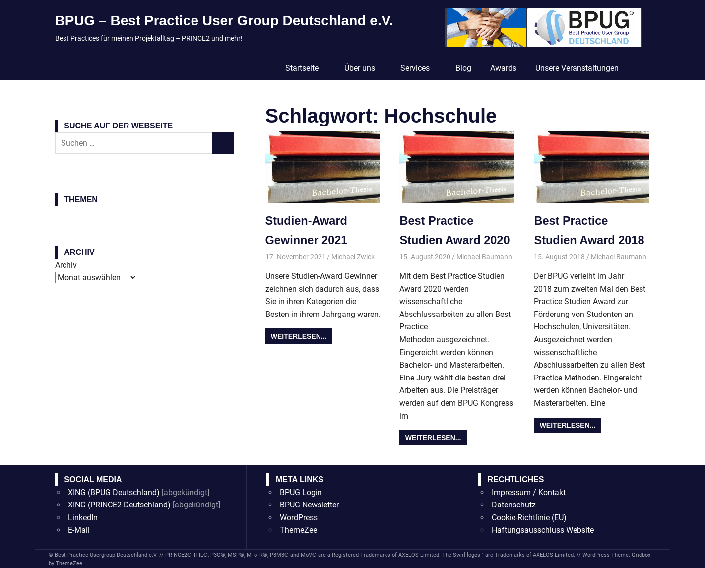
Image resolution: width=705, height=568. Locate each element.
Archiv (66, 265)
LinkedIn (83, 517)
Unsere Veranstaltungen (577, 68)
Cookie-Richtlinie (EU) (529, 517)
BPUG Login (301, 492)
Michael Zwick (353, 256)
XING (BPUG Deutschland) (114, 492)
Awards (503, 68)
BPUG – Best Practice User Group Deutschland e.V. (224, 20)
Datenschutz (514, 504)
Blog (463, 68)
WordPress (299, 517)
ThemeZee (298, 530)
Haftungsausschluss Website (543, 530)
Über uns (364, 68)
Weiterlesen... (299, 336)
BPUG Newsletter (309, 504)
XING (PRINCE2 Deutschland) (119, 504)
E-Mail (79, 530)
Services (420, 68)
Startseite (307, 68)
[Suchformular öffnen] (639, 67)
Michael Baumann (484, 256)
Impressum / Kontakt (529, 492)
